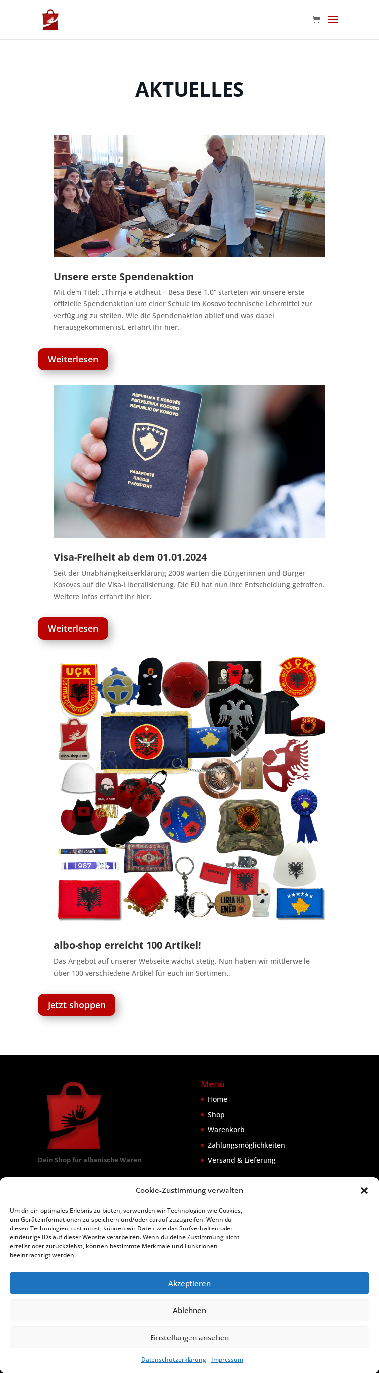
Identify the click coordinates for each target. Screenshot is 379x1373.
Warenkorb (226, 1129)
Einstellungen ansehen (189, 1337)
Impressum (227, 1359)
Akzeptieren (189, 1283)
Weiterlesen (73, 359)
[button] (364, 1190)
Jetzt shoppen (77, 1005)
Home (217, 1099)
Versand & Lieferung (242, 1160)
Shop (216, 1114)
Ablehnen (189, 1310)
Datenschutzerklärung (173, 1359)
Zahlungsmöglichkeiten (246, 1145)
